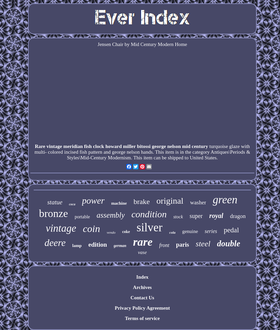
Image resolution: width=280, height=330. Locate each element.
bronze (53, 213)
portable (82, 216)
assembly (111, 215)
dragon (238, 216)
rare (143, 242)
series (211, 231)
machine (119, 203)
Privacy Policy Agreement (142, 308)
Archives (142, 287)
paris (182, 244)
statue (54, 202)
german (120, 245)
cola (172, 232)
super (196, 216)
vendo (111, 232)
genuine (190, 231)
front (164, 245)
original (169, 201)
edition (97, 244)
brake (141, 201)
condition (149, 214)
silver (150, 227)
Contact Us (142, 297)
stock (178, 216)
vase (142, 252)
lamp (77, 245)
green (225, 200)
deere (54, 242)
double (228, 243)
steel (203, 243)
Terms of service (142, 318)
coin (91, 228)
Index (142, 277)
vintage (61, 228)
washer (198, 202)
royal (216, 215)
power (93, 201)
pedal (231, 230)
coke (126, 231)
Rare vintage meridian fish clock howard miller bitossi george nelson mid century (121, 146)
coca (72, 204)
